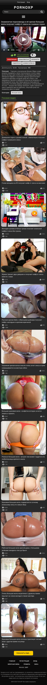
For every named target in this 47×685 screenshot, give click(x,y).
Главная (12, 661)
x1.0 (34, 50)
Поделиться (16, 63)
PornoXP (19, 681)
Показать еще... (23, 653)
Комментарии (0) (28, 63)
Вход (28, 2)
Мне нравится (12, 55)
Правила (27, 664)
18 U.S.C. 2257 (23, 667)
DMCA (36, 664)
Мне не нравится (15, 55)
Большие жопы (17, 93)
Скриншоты (35, 59)
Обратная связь (13, 664)
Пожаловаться (24, 59)
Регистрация (21, 2)
